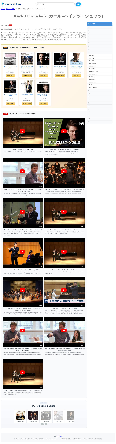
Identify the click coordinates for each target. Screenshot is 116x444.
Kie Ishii (91, 84)
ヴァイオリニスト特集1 (38, 438)
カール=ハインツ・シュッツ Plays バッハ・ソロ (43, 67)
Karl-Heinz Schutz (93, 71)
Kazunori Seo (92, 82)
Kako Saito (91, 55)
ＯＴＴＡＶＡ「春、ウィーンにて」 (10, 67)
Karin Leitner (92, 68)
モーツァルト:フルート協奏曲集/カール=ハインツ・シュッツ (27, 67)
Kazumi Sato (92, 79)
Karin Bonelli (92, 66)
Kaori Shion (92, 60)
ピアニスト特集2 (87, 438)
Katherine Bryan (93, 74)
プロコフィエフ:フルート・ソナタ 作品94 (43, 95)
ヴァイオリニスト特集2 (51, 438)
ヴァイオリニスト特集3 (65, 438)
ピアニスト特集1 (77, 438)
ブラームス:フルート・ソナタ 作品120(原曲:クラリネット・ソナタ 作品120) (76, 67)
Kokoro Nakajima (93, 87)
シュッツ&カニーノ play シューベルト (27, 95)
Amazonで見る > (10, 75)
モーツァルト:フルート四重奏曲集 (60, 67)
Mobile (60, 436)
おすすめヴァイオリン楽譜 (24, 438)
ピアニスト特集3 (98, 438)
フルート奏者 (91, 24)
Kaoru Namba (92, 63)
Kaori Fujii (91, 58)
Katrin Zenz (92, 76)
